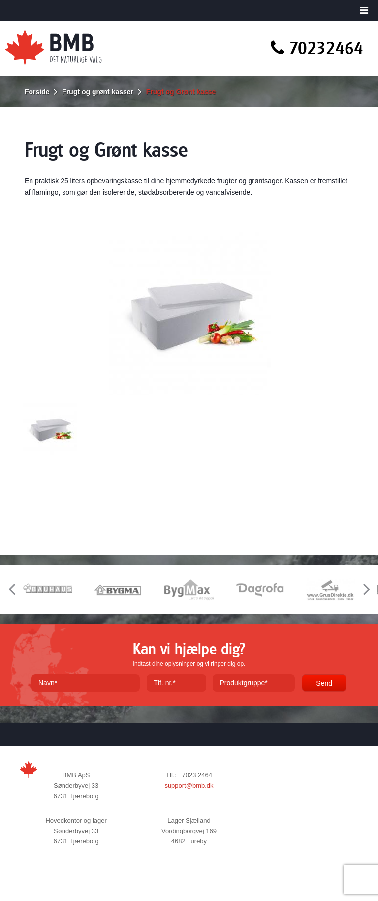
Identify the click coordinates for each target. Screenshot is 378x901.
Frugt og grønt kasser (97, 92)
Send (324, 683)
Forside (37, 92)
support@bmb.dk (188, 785)
